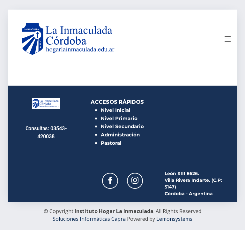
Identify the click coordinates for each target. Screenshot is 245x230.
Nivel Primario (119, 118)
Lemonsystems (174, 218)
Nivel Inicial (115, 110)
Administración (120, 135)
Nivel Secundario (122, 126)
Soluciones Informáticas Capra (89, 218)
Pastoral (111, 143)
